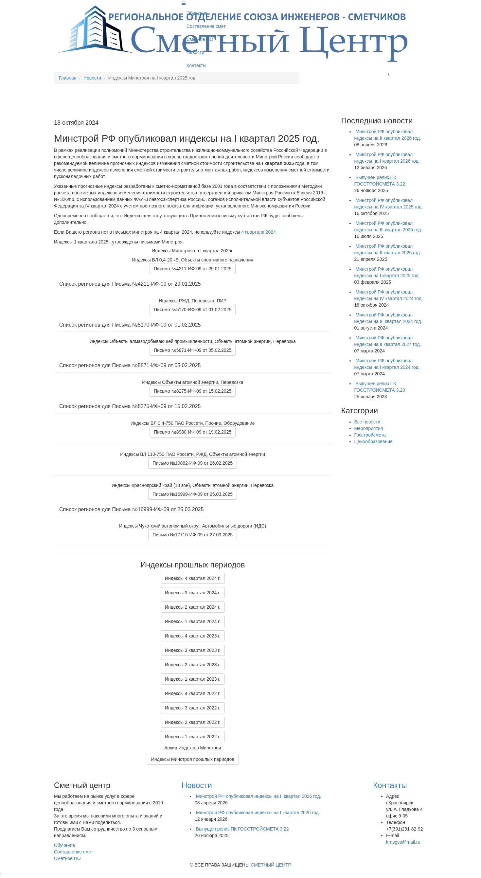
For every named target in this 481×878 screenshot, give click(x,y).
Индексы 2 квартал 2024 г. (193, 607)
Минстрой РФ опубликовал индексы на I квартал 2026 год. (258, 812)
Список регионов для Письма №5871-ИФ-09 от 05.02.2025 (130, 365)
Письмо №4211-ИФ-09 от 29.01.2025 (192, 268)
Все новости (367, 421)
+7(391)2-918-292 (408, 75)
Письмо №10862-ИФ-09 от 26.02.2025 (192, 463)
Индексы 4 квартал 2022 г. (193, 693)
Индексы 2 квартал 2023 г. (193, 664)
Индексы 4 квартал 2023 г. (193, 635)
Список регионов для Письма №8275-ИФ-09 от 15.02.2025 (130, 406)
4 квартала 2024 (258, 232)
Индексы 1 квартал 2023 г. (193, 679)
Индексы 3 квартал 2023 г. (193, 650)
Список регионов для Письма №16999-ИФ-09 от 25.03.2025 (131, 509)
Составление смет (206, 26)
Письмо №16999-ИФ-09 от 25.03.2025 (192, 494)
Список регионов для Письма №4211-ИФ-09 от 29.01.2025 (130, 284)
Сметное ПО (200, 39)
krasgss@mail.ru (369, 75)
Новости (195, 52)
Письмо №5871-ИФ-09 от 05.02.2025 (192, 350)
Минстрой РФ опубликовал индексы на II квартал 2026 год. (258, 796)
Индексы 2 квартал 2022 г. (193, 722)
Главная (67, 78)
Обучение (197, 13)
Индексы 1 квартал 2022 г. (193, 736)
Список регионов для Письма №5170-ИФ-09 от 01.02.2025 (130, 325)
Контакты (196, 65)
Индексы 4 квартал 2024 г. (193, 578)
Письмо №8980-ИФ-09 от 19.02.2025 (192, 432)
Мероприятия (368, 428)
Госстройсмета (370, 435)
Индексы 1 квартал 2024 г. (193, 621)
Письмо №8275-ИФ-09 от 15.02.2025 (192, 391)
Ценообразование (373, 441)
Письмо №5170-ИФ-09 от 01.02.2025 (192, 309)
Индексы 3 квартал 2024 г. (193, 592)
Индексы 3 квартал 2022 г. (193, 707)
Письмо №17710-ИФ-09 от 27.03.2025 (192, 534)
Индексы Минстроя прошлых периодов (192, 759)
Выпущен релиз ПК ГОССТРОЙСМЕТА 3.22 (242, 829)
